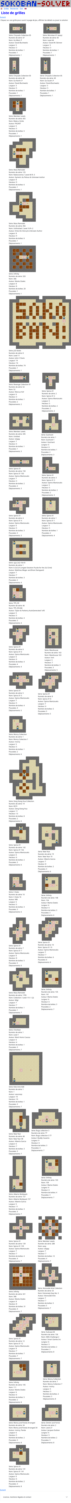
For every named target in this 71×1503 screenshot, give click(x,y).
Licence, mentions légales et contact (17, 1497)
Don (21, 8)
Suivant (3, 17)
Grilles (6, 8)
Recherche (14, 8)
